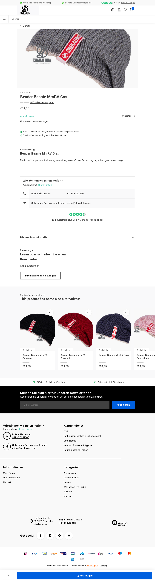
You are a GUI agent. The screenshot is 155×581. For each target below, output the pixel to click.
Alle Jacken (70, 473)
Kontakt (7, 482)
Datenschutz (70, 440)
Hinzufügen (85, 575)
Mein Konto (9, 473)
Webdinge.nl (92, 566)
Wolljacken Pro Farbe (75, 487)
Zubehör (68, 491)
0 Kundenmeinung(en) (42, 102)
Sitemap (103, 566)
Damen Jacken (71, 477)
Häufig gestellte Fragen (76, 450)
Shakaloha (25, 92)
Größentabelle (128, 116)
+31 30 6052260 (75, 193)
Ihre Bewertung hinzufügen (40, 275)
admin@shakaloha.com (79, 203)
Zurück (25, 25)
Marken (68, 496)
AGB (66, 431)
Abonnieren (123, 404)
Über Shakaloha (11, 477)
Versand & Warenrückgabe (78, 445)
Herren (67, 482)
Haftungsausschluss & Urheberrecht (82, 436)
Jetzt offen (46, 185)
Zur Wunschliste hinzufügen (34, 121)
